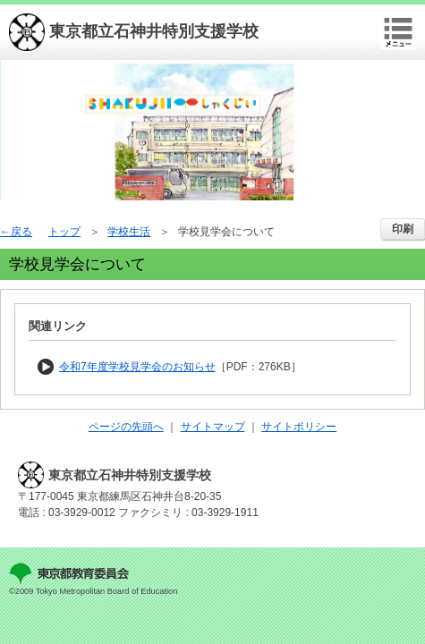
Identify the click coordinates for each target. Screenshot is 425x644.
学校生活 (128, 231)
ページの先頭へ (126, 426)
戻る (21, 231)
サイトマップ (213, 426)
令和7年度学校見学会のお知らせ (137, 366)
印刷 (402, 229)
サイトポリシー (298, 426)
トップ (64, 231)
